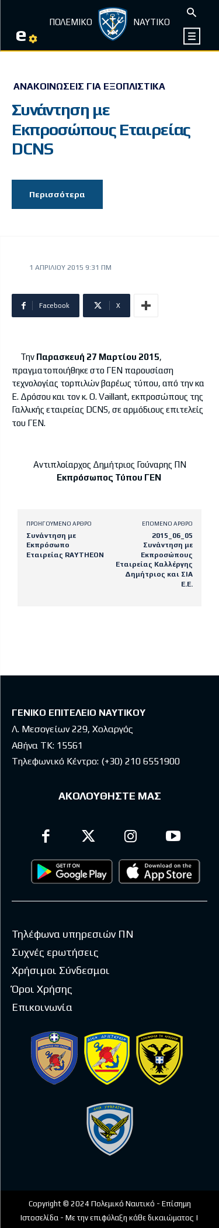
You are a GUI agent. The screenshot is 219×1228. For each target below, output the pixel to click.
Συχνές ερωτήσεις (55, 952)
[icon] (192, 36)
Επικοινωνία (42, 1007)
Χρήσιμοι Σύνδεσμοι (61, 970)
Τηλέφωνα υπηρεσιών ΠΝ (73, 934)
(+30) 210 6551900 (140, 761)
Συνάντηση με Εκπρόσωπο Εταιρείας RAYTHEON (65, 545)
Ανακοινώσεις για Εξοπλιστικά (89, 86)
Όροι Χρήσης (42, 989)
